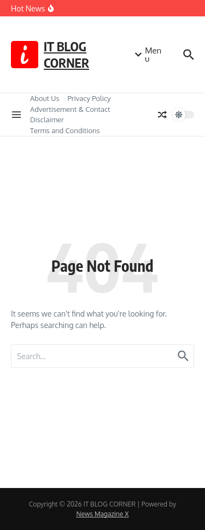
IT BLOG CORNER (66, 54)
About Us (45, 98)
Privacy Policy (89, 98)
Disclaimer (47, 119)
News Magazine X (103, 514)
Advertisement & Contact (70, 109)
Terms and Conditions (65, 130)
